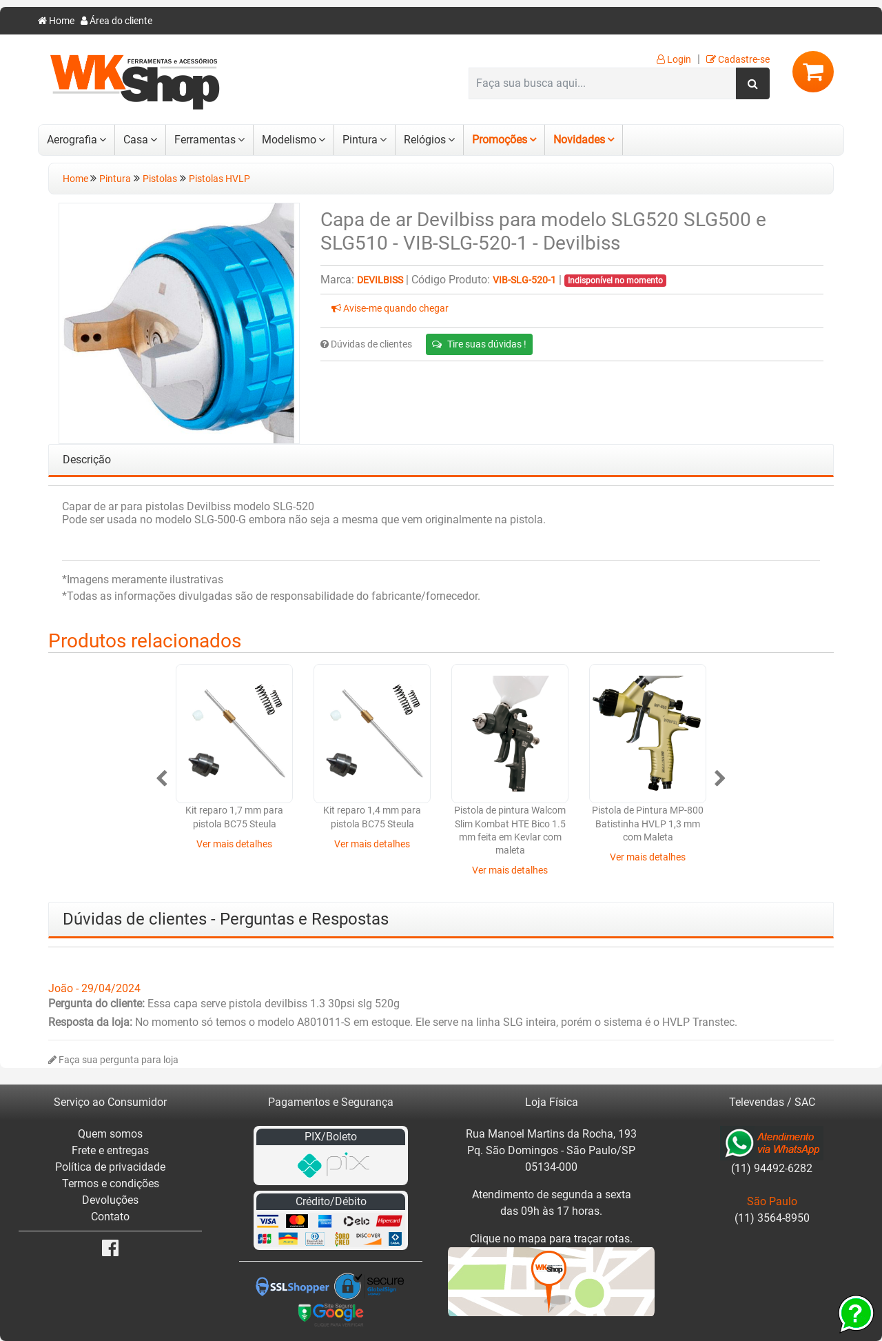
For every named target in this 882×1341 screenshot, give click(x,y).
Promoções (499, 139)
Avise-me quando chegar (390, 308)
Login (674, 59)
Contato (110, 1216)
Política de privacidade (110, 1166)
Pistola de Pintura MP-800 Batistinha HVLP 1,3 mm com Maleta (648, 824)
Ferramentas (205, 139)
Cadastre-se (738, 59)
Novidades (579, 139)
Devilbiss (380, 280)
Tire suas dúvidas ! (479, 344)
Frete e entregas (110, 1150)
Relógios (425, 139)
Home (56, 21)
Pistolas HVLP (219, 179)
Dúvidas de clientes (366, 344)
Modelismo (289, 139)
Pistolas (160, 179)
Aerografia (72, 139)
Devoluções (110, 1200)
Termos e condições (110, 1183)
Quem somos (110, 1133)
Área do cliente (116, 21)
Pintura (360, 139)
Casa (135, 139)
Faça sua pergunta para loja (113, 1060)
